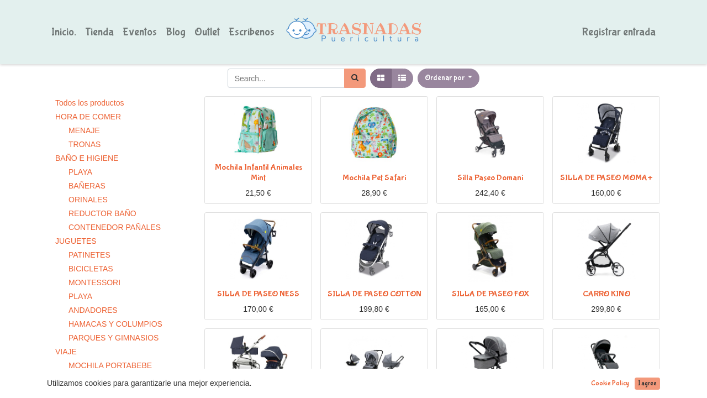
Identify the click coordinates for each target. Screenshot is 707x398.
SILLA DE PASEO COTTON (374, 294)
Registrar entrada (619, 31)
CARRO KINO (606, 294)
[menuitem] (64, 32)
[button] (449, 78)
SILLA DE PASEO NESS (258, 294)
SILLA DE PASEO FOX (490, 294)
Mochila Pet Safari (374, 177)
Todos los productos (89, 102)
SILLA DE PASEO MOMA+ (606, 177)
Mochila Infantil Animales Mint (258, 172)
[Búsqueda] (355, 78)
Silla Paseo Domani (490, 177)
